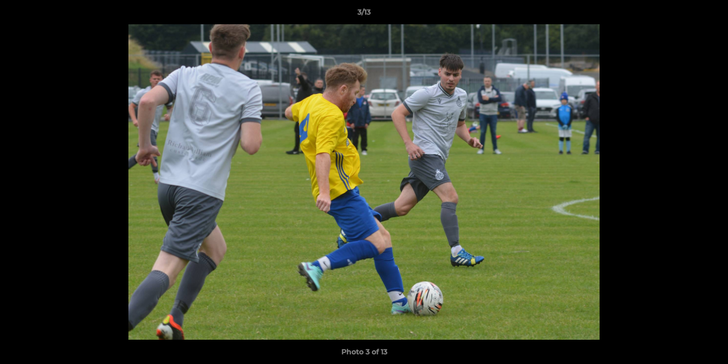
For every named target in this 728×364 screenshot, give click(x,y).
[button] (710, 14)
